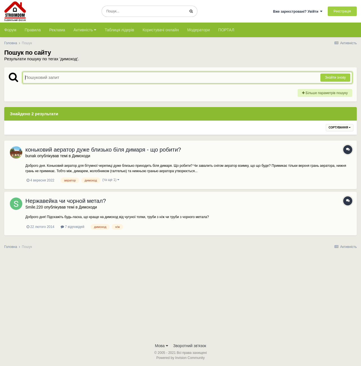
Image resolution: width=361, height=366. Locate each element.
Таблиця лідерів (119, 30)
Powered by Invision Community (180, 358)
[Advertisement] (180, 297)
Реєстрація (342, 11)
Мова (161, 345)
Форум (10, 30)
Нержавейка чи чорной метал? (65, 201)
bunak (30, 156)
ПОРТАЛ (226, 30)
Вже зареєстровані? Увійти (298, 12)
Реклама (57, 30)
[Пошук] (143, 11)
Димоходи (81, 156)
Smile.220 (34, 207)
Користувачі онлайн (160, 30)
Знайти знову (335, 77)
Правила (33, 30)
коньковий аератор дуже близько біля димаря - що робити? (103, 150)
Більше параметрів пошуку (325, 93)
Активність (85, 30)
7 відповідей (72, 227)
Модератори (198, 30)
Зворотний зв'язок (189, 345)
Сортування (340, 127)
